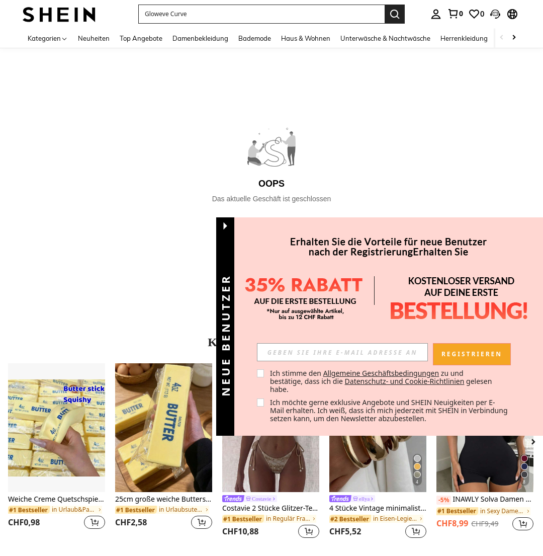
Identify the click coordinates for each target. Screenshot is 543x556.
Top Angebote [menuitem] (141, 38)
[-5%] (443, 500)
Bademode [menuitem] (254, 38)
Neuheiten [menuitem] (94, 38)
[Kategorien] (48, 38)
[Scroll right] (513, 38)
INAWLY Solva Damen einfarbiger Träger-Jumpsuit (484, 499)
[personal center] (436, 14)
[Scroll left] (501, 38)
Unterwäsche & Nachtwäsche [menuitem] (385, 38)
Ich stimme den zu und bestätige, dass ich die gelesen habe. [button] (382, 381)
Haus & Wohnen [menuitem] (305, 38)
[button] (495, 14)
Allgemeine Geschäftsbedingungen (381, 373)
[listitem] (56, 452)
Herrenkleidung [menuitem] (464, 38)
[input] (342, 352)
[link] (455, 14)
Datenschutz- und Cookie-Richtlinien (405, 381)
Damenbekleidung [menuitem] (200, 38)
